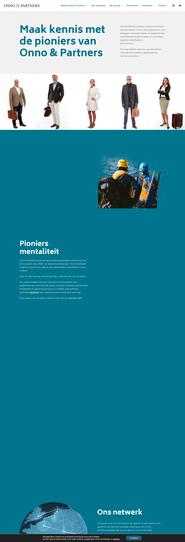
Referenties (132, 5)
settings (116, 539)
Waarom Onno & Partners (74, 5)
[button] (122, 502)
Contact (163, 5)
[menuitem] (75, 5)
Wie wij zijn (116, 5)
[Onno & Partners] (21, 5)
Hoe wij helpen (98, 5)
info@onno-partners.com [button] (142, 511)
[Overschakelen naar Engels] (179, 5)
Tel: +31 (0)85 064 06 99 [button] (141, 501)
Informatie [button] (148, 5)
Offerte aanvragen (86, 526)
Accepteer (134, 538)
